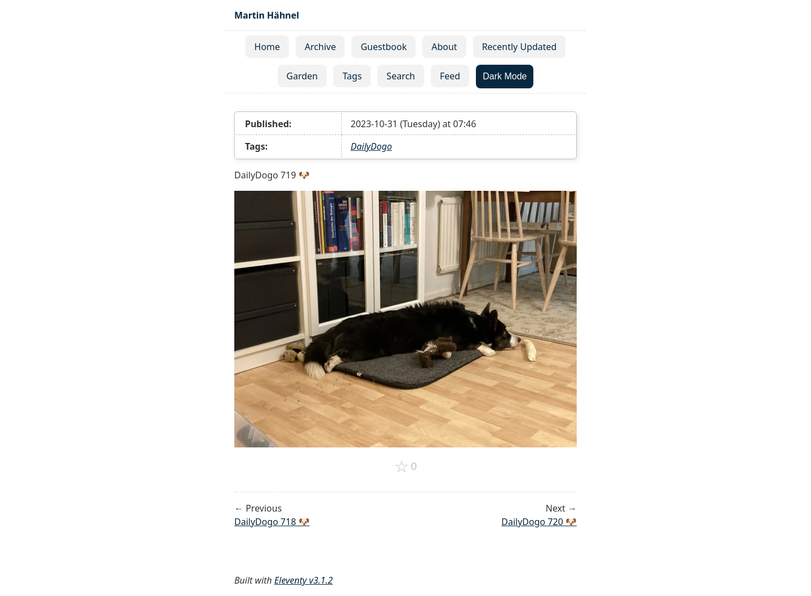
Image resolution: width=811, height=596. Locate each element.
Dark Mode (505, 76)
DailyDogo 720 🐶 (539, 522)
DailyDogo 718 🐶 (272, 522)
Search (400, 76)
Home (267, 47)
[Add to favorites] (405, 466)
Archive (320, 47)
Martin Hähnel (266, 15)
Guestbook (383, 47)
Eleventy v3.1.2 (303, 580)
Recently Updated (519, 47)
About (444, 47)
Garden (302, 76)
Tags (352, 76)
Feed (450, 76)
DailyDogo (371, 146)
